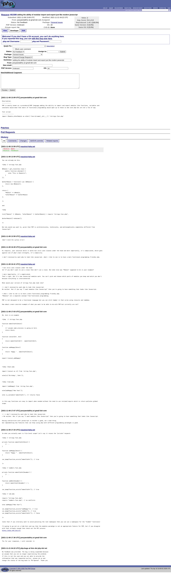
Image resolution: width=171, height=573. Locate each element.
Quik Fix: (8, 46)
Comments (12, 141)
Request (5, 15)
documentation (119, 8)
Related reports (52, 141)
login (169, 8)
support (111, 8)
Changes (23, 141)
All (4, 141)
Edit (23, 31)
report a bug (127, 8)
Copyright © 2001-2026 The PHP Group (22, 569)
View (5, 31)
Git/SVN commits (36, 141)
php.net (105, 8)
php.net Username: (11, 41)
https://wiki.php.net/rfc (11, 531)
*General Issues (56, 22)
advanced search (137, 8)
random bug (162, 8)
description (50, 46)
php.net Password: (40, 41)
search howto (148, 8)
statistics (155, 8)
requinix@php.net (28, 146)
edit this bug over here (42, 39)
